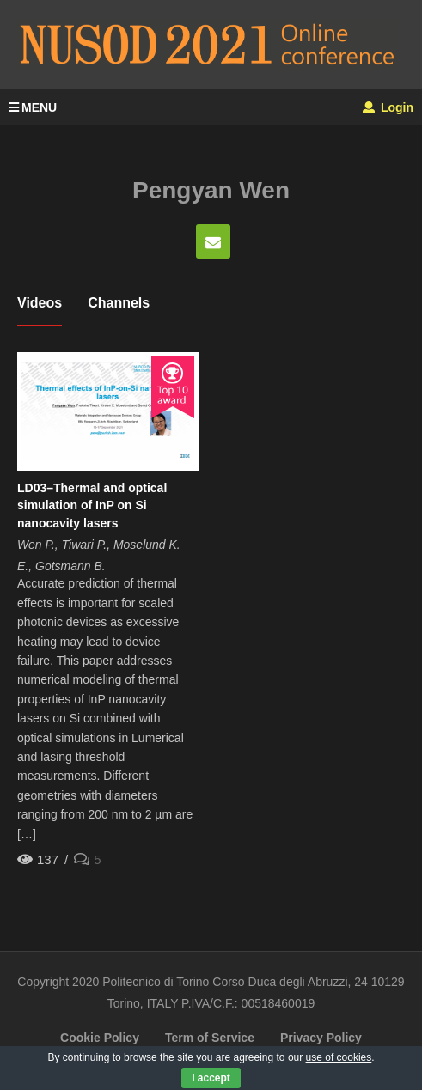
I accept (211, 1078)
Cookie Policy (99, 1037)
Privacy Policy (321, 1037)
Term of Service (209, 1037)
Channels (119, 302)
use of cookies (339, 1057)
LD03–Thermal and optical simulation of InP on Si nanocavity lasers (92, 505)
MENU (33, 107)
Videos (39, 302)
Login (388, 107)
